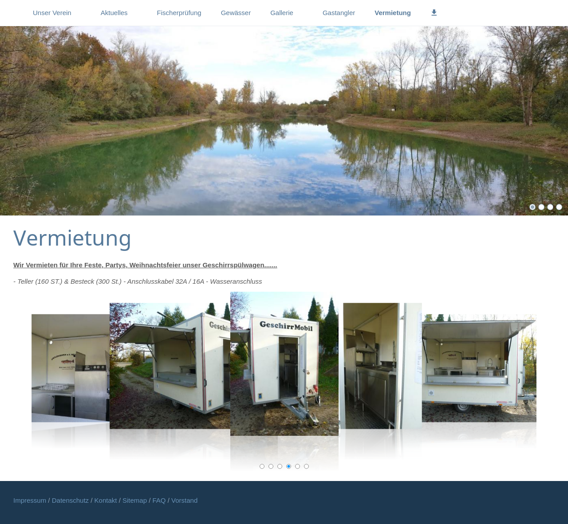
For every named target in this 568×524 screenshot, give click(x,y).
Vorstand (184, 500)
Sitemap (135, 500)
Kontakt (107, 500)
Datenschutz (71, 500)
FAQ (159, 500)
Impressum (30, 500)
